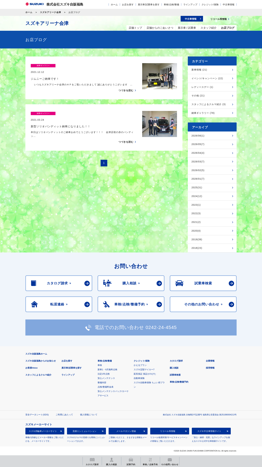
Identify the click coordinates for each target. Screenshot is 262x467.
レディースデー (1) (202, 87)
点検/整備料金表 (105, 387)
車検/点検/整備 (171, 4)
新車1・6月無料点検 (107, 369)
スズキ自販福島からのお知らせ (40, 361)
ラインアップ (190, 4)
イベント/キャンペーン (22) (207, 78)
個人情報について (88, 414)
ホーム (114, 4)
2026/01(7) (198, 178)
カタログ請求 (176, 361)
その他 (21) (198, 95)
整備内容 (102, 382)
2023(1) (196, 205)
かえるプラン (140, 365)
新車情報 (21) (199, 69)
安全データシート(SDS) (37, 414)
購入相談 (174, 368)
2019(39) (196, 239)
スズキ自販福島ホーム (36, 354)
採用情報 (210, 368)
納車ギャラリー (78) (203, 113)
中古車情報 (228, 4)
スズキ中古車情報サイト (209, 431)
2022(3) (196, 213)
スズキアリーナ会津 (50, 12)
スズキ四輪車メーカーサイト (43, 431)
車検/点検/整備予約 (179, 382)
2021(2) (196, 222)
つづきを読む (126, 84)
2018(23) (196, 248)
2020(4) (196, 230)
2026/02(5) (198, 170)
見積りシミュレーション (84, 431)
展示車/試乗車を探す (149, 4)
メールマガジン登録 (126, 431)
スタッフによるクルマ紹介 (38, 375)
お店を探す (128, 4)
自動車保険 (139, 378)
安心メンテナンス (106, 378)
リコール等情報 (167, 431)
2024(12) (196, 196)
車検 (100, 365)
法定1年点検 (104, 374)
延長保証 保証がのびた (145, 374)
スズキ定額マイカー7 (144, 369)
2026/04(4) (198, 153)
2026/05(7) (198, 144)
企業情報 (210, 361)
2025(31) (196, 187)
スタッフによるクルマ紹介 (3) (208, 104)
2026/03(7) (198, 161)
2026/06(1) (198, 135)
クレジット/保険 (210, 4)
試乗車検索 (175, 375)
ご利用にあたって (64, 414)
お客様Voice (31, 368)
